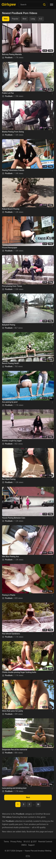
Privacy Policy (16, 842)
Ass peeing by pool (9, 402)
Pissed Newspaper (9, 248)
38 (38, 804)
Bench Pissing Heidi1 (10, 363)
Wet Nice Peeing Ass (10, 556)
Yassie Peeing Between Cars (13, 518)
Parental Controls (45, 842)
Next (28, 797)
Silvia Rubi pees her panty (12, 711)
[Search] (44, 4)
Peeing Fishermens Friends (13, 170)
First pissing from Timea (12, 286)
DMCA (24, 845)
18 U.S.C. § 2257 (30, 842)
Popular (15, 19)
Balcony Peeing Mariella (12, 54)
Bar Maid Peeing (8, 479)
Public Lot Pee (8, 93)
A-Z (40, 19)
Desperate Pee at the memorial (14, 750)
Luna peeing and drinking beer (14, 788)
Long (33, 19)
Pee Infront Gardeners (11, 634)
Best (24, 19)
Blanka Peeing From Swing (13, 132)
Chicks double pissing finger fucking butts (19, 672)
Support (31, 845)
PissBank (8, 57)
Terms (6, 842)
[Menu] (51, 4)
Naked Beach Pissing (10, 209)
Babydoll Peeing (8, 325)
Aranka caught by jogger (12, 441)
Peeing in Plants (8, 595)
